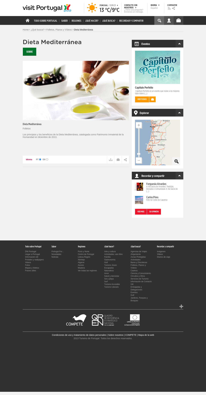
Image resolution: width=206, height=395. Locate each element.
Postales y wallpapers (34, 260)
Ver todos (142, 99)
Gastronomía (109, 260)
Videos (28, 262)
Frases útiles (30, 270)
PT (38, 159)
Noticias (55, 257)
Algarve (81, 262)
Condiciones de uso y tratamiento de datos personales (79, 335)
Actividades (135, 260)
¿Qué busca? (37, 29)
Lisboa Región (84, 257)
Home (26, 29)
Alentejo (81, 260)
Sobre (29, 52)
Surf (106, 281)
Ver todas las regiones (87, 270)
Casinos (134, 270)
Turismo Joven (110, 265)
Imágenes (161, 251)
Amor (106, 273)
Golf (106, 262)
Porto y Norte (83, 251)
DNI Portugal (30, 251)
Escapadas (109, 268)
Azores (81, 265)
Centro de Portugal (86, 254)
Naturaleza (109, 270)
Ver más (140, 212)
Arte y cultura (110, 251)
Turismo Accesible (112, 284)
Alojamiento (136, 254)
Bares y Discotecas (139, 262)
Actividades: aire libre (113, 254)
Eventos (134, 292)
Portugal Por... (58, 251)
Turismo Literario (111, 287)
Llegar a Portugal (32, 254)
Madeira (81, 268)
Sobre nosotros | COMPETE (122, 335)
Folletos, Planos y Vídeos (59, 29)
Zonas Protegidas (138, 257)
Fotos (27, 265)
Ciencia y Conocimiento (141, 273)
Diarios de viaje (163, 257)
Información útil (31, 257)
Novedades (56, 254)
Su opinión (154, 212)
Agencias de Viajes (139, 251)
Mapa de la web (146, 335)
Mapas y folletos (32, 268)
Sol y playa (109, 279)
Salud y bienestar (111, 276)
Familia (107, 257)
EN (45, 159)
